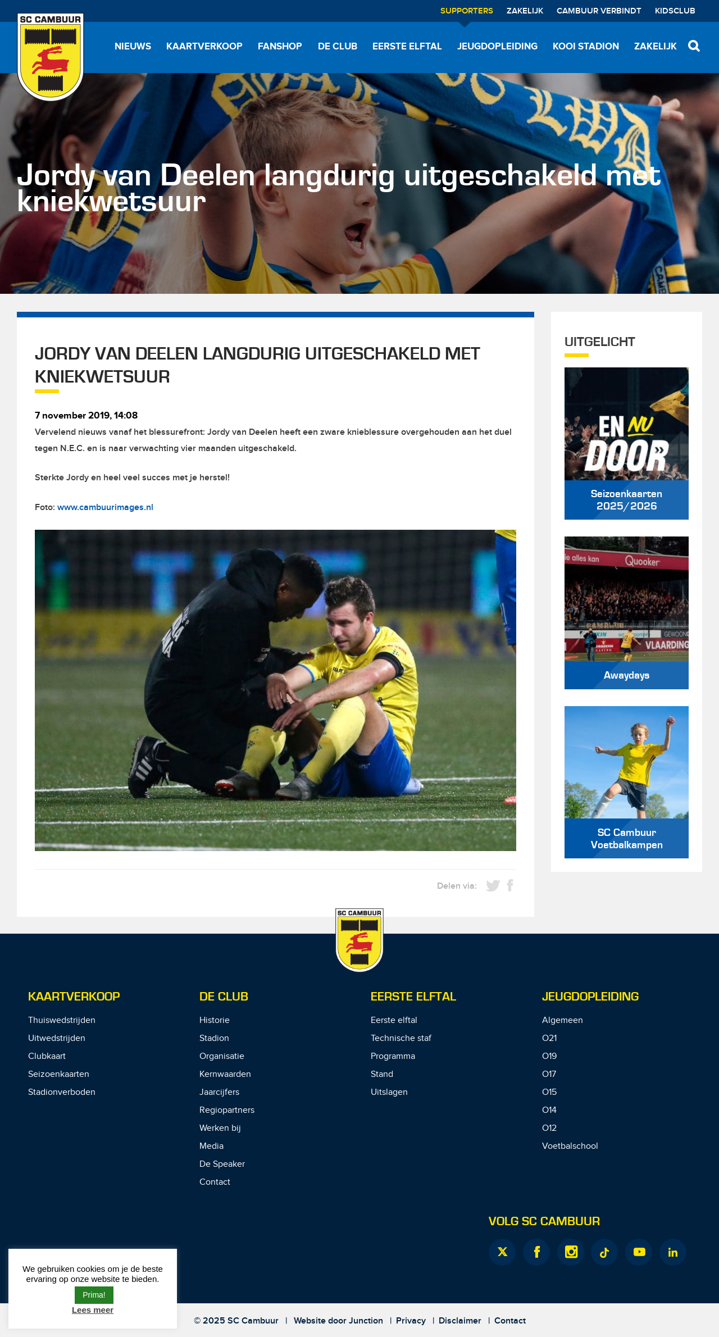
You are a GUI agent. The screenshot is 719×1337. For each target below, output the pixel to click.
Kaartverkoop (204, 46)
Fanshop (280, 46)
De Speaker (222, 1164)
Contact (214, 1182)
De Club (337, 46)
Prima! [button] (94, 1294)
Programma (393, 1056)
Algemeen (562, 1020)
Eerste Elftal (413, 997)
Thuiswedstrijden (61, 1020)
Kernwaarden (225, 1074)
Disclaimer (460, 1321)
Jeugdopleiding (497, 46)
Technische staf (401, 1038)
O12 (549, 1128)
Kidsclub (675, 11)
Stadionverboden (61, 1092)
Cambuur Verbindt (599, 11)
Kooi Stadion (586, 46)
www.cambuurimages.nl (105, 507)
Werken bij (220, 1128)
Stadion (214, 1038)
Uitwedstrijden (56, 1038)
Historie (214, 1020)
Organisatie (221, 1056)
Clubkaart (47, 1056)
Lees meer (92, 1310)
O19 (549, 1056)
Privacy (411, 1321)
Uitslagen (389, 1092)
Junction (366, 1321)
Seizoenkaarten (58, 1074)
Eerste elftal (407, 46)
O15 (549, 1092)
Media (211, 1146)
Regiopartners (226, 1110)
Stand (382, 1074)
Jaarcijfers (219, 1092)
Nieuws (133, 46)
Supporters (466, 11)
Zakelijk (525, 11)
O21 (549, 1038)
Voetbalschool (570, 1146)
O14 (549, 1110)
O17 (549, 1074)
